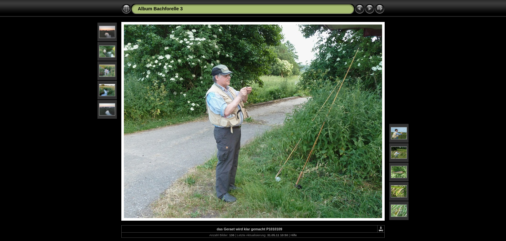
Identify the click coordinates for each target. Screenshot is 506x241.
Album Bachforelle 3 (160, 8)
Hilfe (293, 235)
